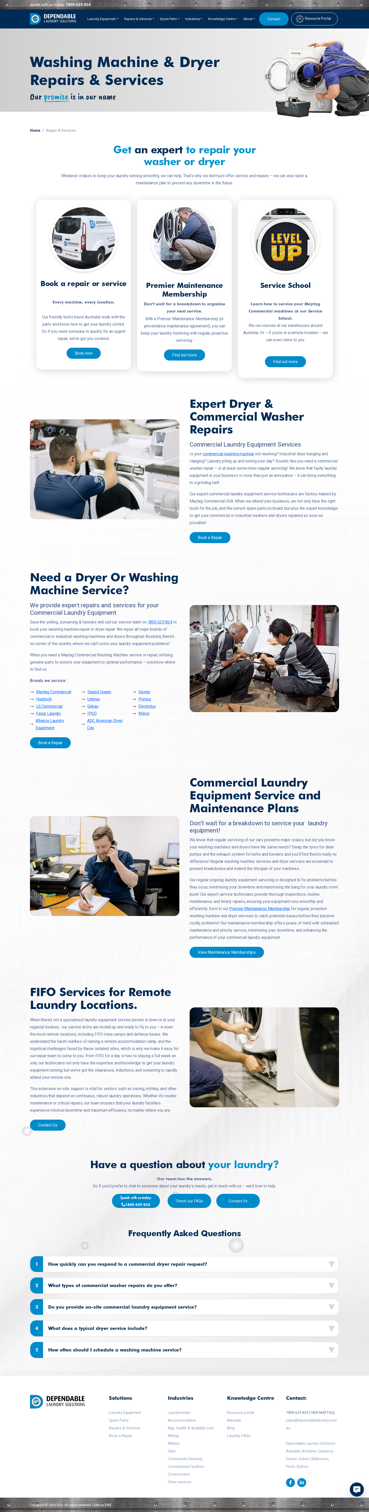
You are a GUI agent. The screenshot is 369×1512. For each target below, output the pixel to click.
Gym (172, 1451)
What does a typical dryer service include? (88, 1328)
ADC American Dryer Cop (105, 724)
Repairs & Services (124, 1428)
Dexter (144, 691)
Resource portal (240, 1412)
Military (174, 1443)
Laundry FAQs (238, 1435)
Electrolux (147, 706)
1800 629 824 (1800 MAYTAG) (310, 1413)
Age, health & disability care (191, 1428)
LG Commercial (49, 706)
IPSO (92, 713)
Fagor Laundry (48, 713)
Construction (179, 1474)
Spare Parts (119, 1420)
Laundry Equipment (125, 1412)
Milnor (143, 713)
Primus (144, 699)
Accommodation (182, 1420)
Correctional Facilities (186, 1466)
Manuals (234, 1420)
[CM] (108, 1505)
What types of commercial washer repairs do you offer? (103, 1285)
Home (35, 130)
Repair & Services (61, 130)
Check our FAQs (189, 1201)
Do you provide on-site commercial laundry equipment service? (113, 1307)
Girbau (92, 706)
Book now (84, 353)
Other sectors (179, 1482)
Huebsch (44, 699)
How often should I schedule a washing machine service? (106, 1350)
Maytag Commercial (53, 691)
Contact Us (47, 1125)
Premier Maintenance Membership (259, 908)
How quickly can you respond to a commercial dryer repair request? (118, 1264)
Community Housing (185, 1459)
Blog (230, 1428)
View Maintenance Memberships (227, 952)
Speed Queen (99, 691)
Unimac (93, 699)
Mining (173, 1435)
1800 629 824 (78, 4)
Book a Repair (210, 537)
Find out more (184, 355)
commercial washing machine (228, 453)
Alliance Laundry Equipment (50, 724)
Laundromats (179, 1412)
